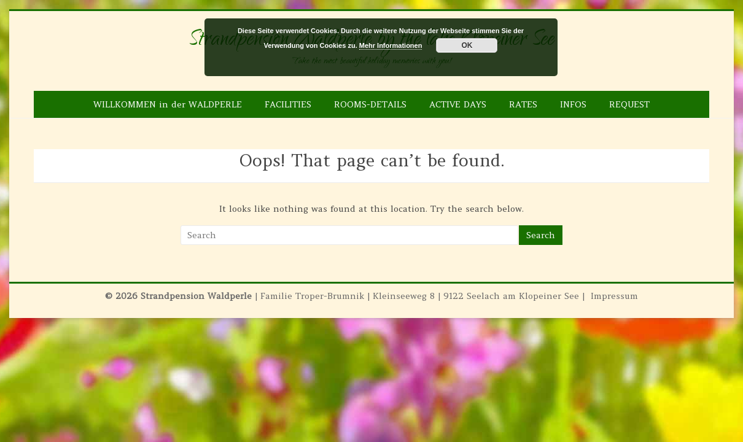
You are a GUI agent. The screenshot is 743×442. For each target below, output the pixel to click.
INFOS (573, 104)
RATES (523, 104)
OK (466, 45)
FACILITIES (288, 104)
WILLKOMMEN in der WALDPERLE (167, 104)
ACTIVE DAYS (457, 104)
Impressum (614, 295)
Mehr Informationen (390, 45)
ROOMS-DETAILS (370, 104)
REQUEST (629, 104)
